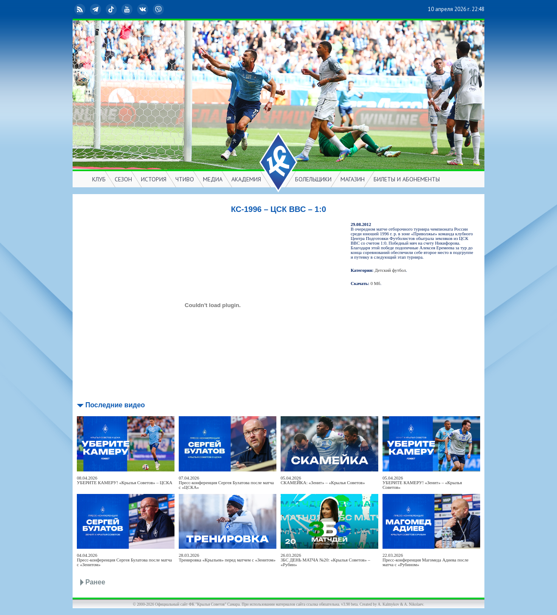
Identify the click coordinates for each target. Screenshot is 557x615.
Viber (159, 9)
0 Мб (375, 283)
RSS (80, 9)
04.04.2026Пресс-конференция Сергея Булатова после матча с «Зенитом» (124, 560)
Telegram (96, 9)
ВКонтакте (143, 9)
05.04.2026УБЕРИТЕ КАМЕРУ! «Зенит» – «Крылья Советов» (422, 483)
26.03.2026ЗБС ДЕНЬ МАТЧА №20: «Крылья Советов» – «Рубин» (325, 560)
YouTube (127, 9)
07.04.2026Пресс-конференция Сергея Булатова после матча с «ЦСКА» (226, 483)
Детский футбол (390, 270)
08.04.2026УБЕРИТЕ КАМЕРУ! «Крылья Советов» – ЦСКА (124, 480)
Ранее (95, 582)
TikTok (112, 9)
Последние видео (115, 405)
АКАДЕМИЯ (246, 179)
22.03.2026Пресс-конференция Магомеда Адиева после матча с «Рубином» (426, 560)
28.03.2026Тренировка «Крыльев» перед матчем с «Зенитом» (227, 557)
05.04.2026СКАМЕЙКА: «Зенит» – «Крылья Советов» (323, 480)
